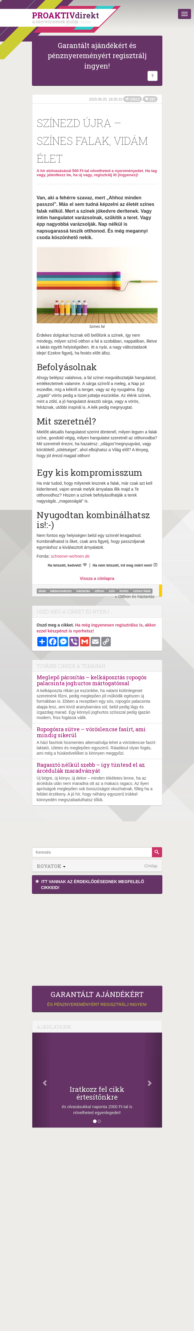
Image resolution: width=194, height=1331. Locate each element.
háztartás (83, 591)
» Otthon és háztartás (135, 596)
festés (124, 591)
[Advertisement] (97, 938)
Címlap (150, 866)
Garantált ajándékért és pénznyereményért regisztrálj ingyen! (97, 56)
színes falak (141, 591)
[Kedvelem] (85, 565)
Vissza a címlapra (97, 578)
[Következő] (152, 1080)
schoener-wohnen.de (70, 556)
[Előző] (42, 1080)
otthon (99, 591)
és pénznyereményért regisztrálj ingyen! (97, 998)
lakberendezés (61, 591)
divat (43, 591)
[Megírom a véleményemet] (155, 565)
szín (112, 591)
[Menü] (184, 14)
